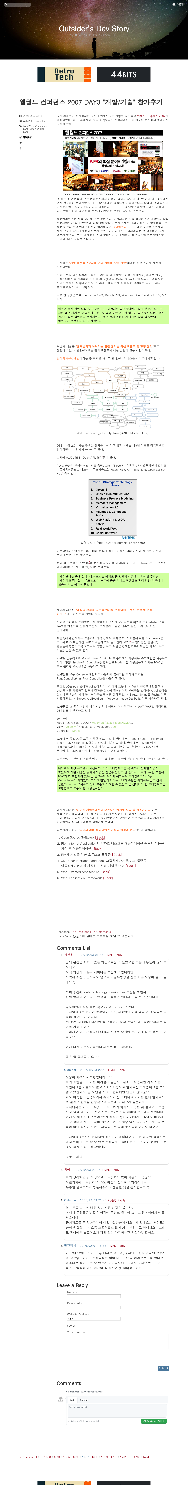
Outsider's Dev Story (94, 28)
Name (72, 1292)
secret (71, 1325)
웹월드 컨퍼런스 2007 (151, 116)
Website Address (78, 1314)
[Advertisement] (113, 904)
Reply (118, 955)
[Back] (100, 837)
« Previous (26, 1457)
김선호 (68, 955)
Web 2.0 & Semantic (34, 120)
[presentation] (90, 1356)
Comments (102, 932)
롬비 (67, 1170)
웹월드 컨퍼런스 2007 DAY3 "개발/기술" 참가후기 (91, 101)
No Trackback (82, 932)
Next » (147, 1457)
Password (75, 1303)
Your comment (77, 1332)
